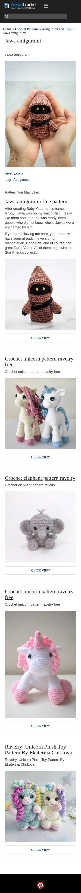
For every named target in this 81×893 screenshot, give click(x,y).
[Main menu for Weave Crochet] (46, 6)
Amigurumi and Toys (56, 29)
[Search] (35, 16)
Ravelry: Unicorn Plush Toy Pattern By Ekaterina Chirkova (38, 750)
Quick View (40, 337)
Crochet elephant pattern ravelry (40, 478)
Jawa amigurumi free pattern (36, 201)
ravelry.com (14, 173)
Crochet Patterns (26, 29)
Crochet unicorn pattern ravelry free (39, 361)
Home (7, 29)
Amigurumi (21, 180)
